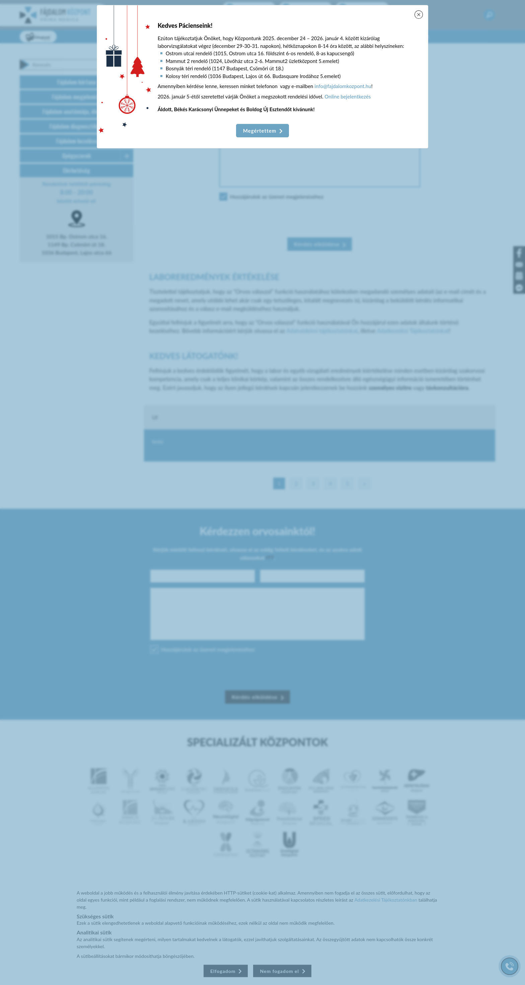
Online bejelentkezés (347, 96)
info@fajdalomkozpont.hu (342, 86)
